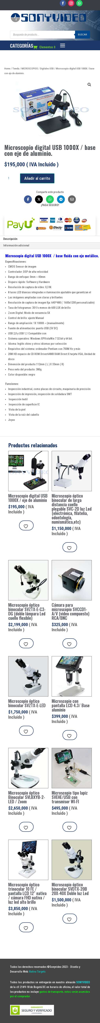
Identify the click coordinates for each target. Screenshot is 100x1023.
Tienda (15, 68)
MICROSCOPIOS (29, 68)
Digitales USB (47, 68)
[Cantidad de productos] (10, 178)
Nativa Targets (37, 971)
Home (7, 68)
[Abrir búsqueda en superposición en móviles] (50, 35)
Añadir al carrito (37, 178)
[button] (89, 84)
